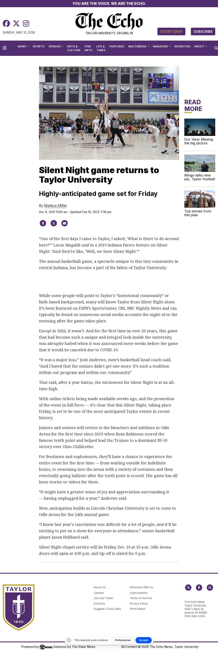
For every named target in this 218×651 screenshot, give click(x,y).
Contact (99, 592)
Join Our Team (103, 598)
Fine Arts (88, 48)
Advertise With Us (141, 587)
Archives (99, 603)
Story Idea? (171, 31)
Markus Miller (55, 206)
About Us (100, 587)
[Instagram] (26, 23)
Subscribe (203, 31)
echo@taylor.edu (195, 597)
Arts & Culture (74, 48)
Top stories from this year (197, 213)
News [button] (22, 46)
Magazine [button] (160, 46)
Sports (38, 46)
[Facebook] (6, 23)
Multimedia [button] (137, 46)
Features (117, 46)
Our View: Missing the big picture (198, 141)
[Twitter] (16, 23)
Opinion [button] (55, 46)
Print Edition (137, 608)
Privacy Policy (139, 603)
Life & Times (101, 48)
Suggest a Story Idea (107, 608)
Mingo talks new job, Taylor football (199, 177)
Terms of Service (141, 598)
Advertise (182, 46)
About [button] (199, 46)
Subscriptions (139, 592)
